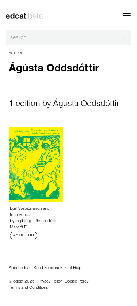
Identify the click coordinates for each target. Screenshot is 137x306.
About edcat (20, 268)
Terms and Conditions (28, 288)
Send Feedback (48, 268)
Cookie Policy (76, 282)
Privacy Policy (50, 282)
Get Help (73, 268)
